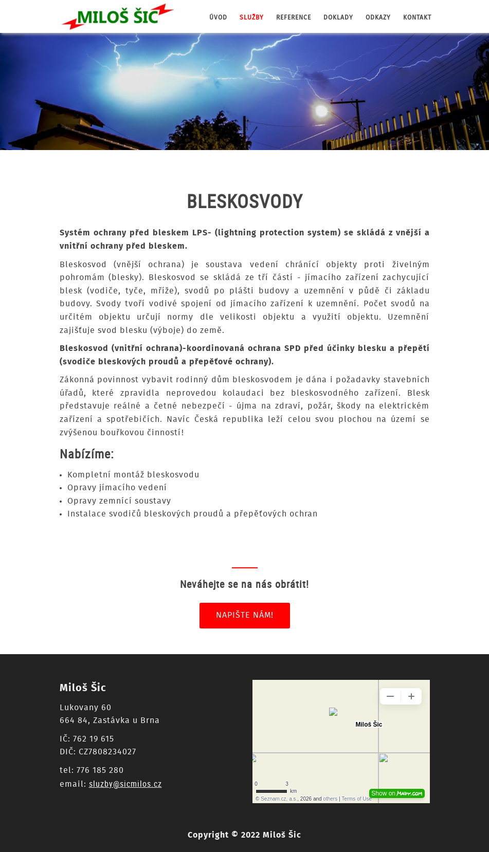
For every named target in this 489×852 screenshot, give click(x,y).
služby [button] (252, 17)
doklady (338, 17)
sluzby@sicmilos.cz (125, 783)
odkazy (378, 17)
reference (293, 17)
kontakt (417, 17)
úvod (218, 17)
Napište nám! (245, 615)
